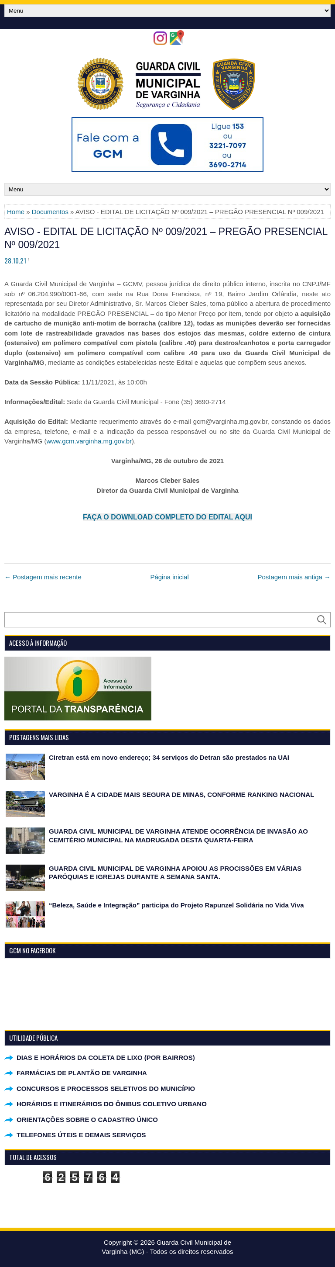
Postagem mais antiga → (294, 577)
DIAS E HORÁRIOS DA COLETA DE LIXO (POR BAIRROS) (106, 1057)
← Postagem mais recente (43, 577)
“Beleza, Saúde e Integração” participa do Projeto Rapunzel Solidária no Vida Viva (176, 905)
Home (15, 211)
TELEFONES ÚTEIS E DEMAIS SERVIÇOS (81, 1135)
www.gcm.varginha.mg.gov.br (89, 441)
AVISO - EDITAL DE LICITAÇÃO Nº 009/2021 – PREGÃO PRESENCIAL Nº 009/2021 (165, 238)
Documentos (50, 211)
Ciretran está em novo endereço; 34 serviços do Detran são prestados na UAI (169, 757)
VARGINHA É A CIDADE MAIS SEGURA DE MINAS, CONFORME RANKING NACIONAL (181, 794)
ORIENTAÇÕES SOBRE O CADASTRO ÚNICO (87, 1119)
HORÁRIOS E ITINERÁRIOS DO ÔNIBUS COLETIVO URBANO (112, 1104)
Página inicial (169, 577)
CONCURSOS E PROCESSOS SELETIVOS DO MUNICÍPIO (106, 1088)
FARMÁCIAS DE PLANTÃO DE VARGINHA (82, 1073)
